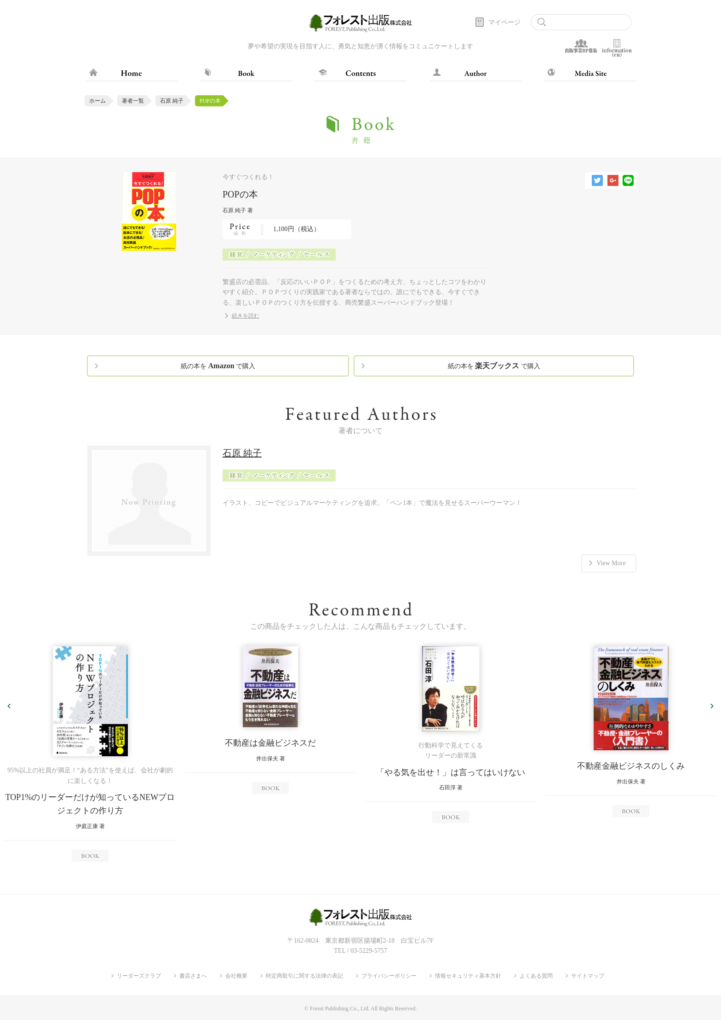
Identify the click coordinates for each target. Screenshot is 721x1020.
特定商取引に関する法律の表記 (304, 976)
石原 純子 (171, 101)
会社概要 (236, 976)
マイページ (504, 22)
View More (610, 563)
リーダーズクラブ (139, 976)
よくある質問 (536, 976)
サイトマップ (587, 976)
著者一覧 (133, 101)
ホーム (97, 101)
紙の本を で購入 (218, 366)
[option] (90, 754)
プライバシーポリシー (389, 976)
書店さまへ (193, 976)
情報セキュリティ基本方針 (468, 976)
